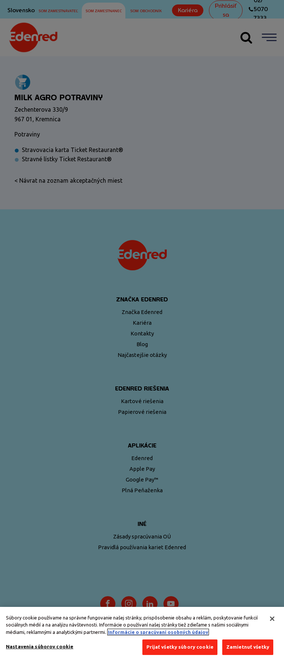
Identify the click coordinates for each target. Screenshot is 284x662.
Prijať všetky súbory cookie (179, 648)
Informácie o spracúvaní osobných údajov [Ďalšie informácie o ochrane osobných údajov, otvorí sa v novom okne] (158, 633)
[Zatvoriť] (272, 620)
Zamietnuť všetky (247, 648)
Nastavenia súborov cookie (39, 648)
